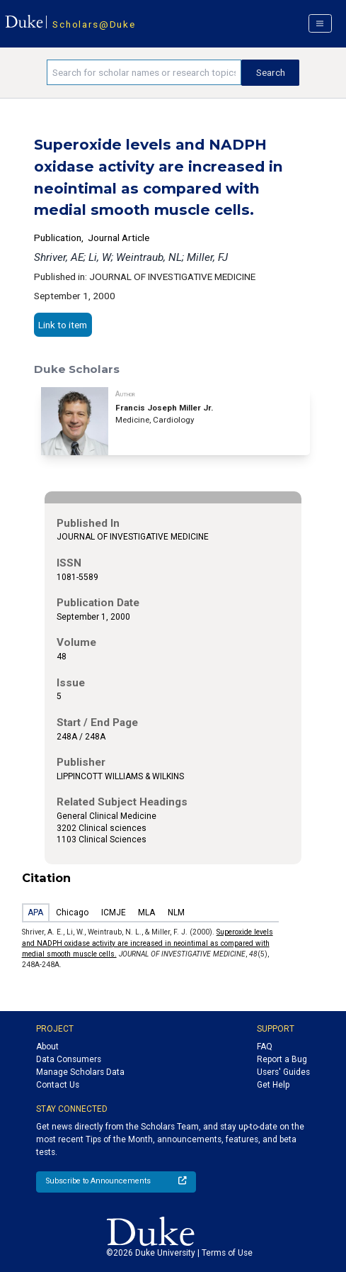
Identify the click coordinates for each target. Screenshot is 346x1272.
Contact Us (57, 1085)
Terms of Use (227, 1253)
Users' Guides (283, 1072)
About (47, 1046)
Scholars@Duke (93, 24)
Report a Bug (282, 1059)
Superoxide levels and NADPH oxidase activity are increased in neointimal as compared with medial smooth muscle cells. (147, 943)
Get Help (273, 1085)
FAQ (264, 1046)
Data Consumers (68, 1059)
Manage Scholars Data (80, 1072)
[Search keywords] (144, 72)
